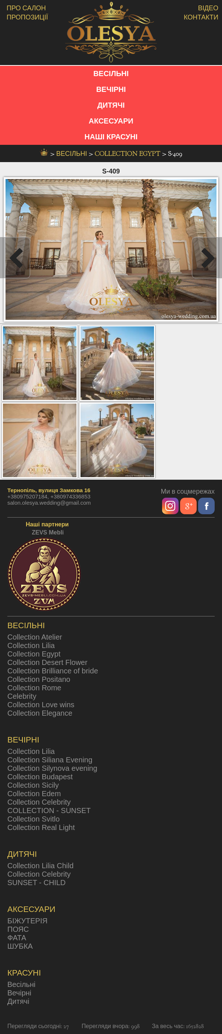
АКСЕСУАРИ (111, 121)
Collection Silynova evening (52, 768)
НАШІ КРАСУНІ (111, 137)
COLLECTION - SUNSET (49, 810)
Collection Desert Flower (47, 662)
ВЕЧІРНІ (111, 89)
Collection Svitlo (33, 819)
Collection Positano (38, 679)
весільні (72, 154)
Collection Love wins (40, 705)
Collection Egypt (128, 154)
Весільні (21, 984)
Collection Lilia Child (40, 866)
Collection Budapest (40, 777)
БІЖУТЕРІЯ (27, 921)
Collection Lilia (31, 645)
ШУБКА (20, 946)
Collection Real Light (41, 827)
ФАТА (16, 938)
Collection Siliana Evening (49, 760)
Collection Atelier (34, 637)
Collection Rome (34, 688)
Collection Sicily (33, 785)
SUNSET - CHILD (36, 883)
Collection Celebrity (39, 802)
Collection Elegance (39, 713)
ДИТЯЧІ (111, 105)
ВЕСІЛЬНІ (111, 73)
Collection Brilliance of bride (52, 671)
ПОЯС (18, 929)
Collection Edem (34, 794)
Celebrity (21, 696)
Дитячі (18, 1001)
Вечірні (19, 993)
